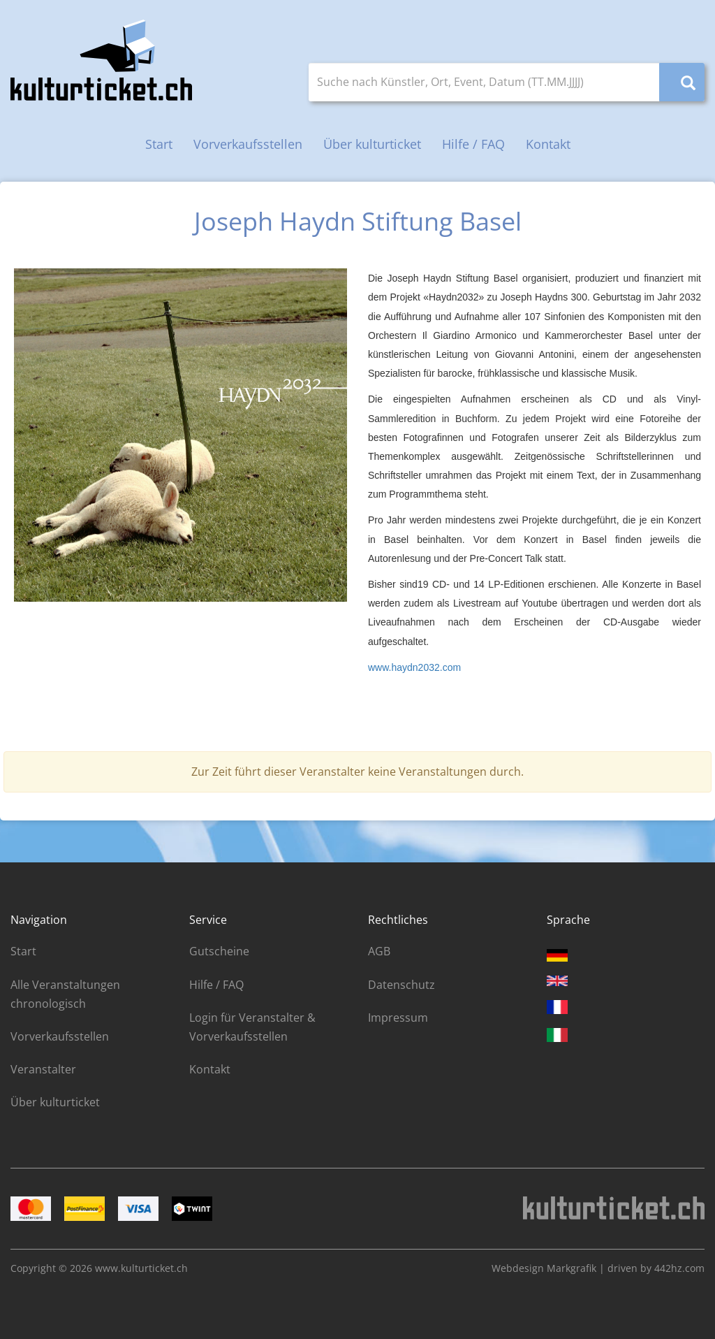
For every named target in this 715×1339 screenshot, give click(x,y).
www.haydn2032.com (414, 667)
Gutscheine (219, 951)
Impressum (398, 1017)
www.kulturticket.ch (141, 1268)
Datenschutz (401, 984)
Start (158, 144)
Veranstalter (43, 1069)
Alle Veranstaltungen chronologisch (65, 994)
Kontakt (548, 144)
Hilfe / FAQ (473, 144)
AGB (379, 951)
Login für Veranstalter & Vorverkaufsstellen (252, 1027)
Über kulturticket (372, 144)
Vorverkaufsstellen (247, 144)
